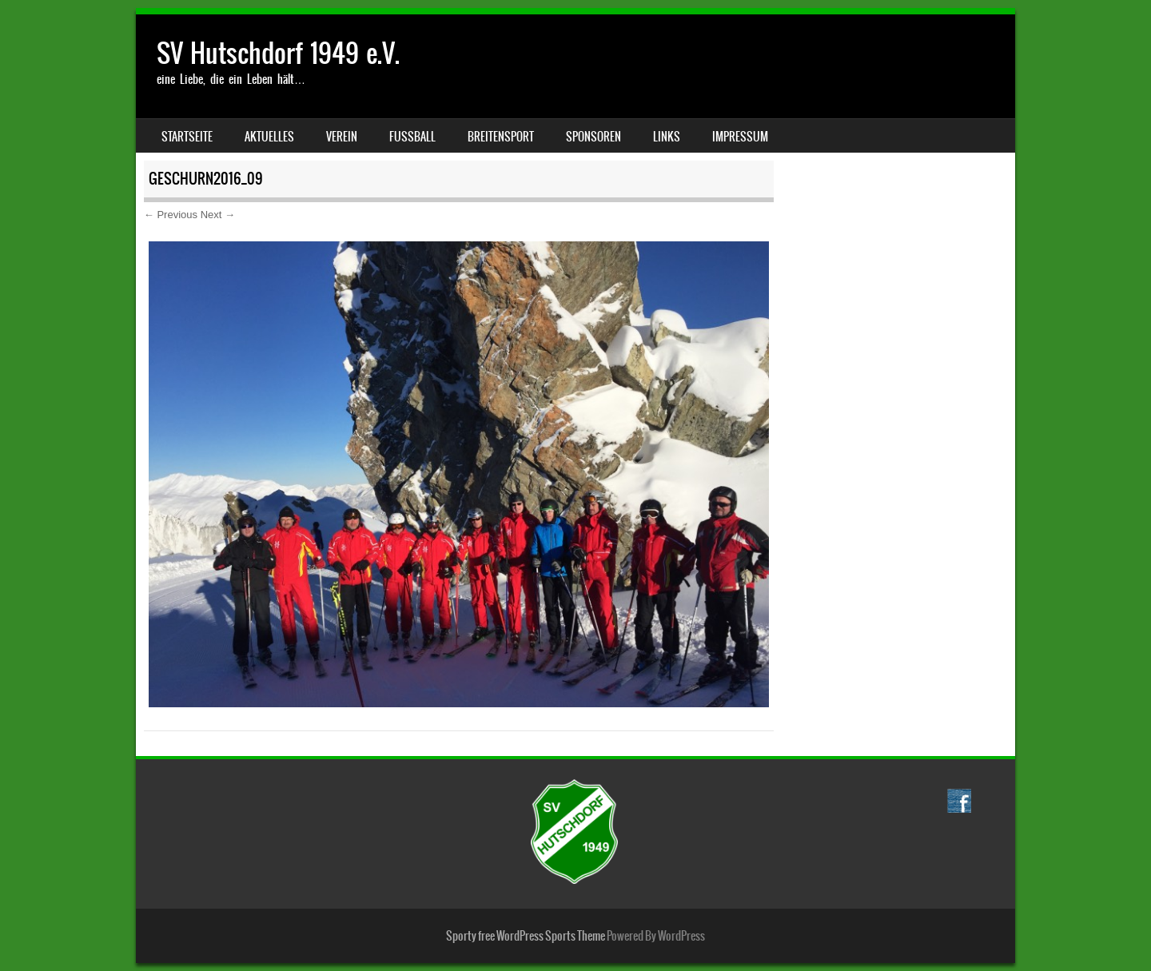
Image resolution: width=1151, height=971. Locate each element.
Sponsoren (593, 136)
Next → (218, 215)
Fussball (412, 136)
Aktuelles (269, 136)
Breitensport (501, 136)
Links (666, 136)
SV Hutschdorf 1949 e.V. (278, 53)
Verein (341, 136)
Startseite (187, 136)
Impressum (740, 136)
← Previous (170, 215)
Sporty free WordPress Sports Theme (525, 936)
